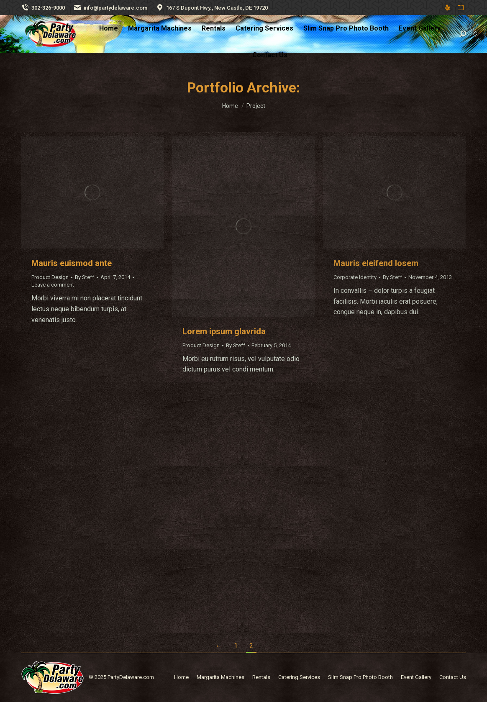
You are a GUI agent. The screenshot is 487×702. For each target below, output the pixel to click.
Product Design (50, 277)
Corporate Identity (355, 277)
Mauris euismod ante (71, 263)
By (84, 277)
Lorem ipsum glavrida (224, 331)
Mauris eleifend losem (375, 263)
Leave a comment (52, 285)
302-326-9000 (43, 8)
